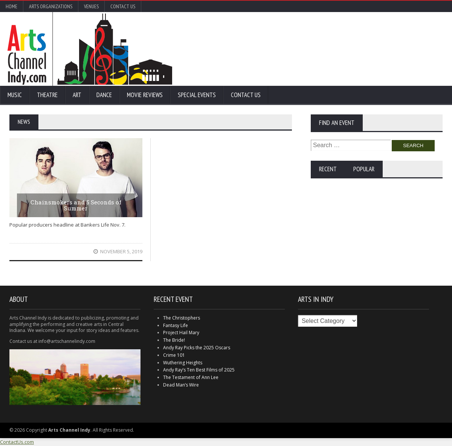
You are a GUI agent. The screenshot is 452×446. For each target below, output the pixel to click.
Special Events (197, 95)
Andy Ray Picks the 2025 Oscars (196, 347)
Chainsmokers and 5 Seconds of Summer (76, 205)
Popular (363, 169)
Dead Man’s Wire (181, 385)
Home (11, 6)
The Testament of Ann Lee (190, 377)
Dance (104, 95)
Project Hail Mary (181, 332)
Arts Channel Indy (90, 49)
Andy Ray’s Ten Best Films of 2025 (199, 370)
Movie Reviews (145, 95)
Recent (328, 169)
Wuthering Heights (182, 362)
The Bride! (174, 340)
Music (15, 95)
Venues (91, 6)
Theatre (47, 95)
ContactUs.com (17, 441)
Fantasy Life (175, 325)
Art (77, 95)
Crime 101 (174, 355)
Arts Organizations (50, 6)
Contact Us (122, 6)
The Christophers (181, 318)
